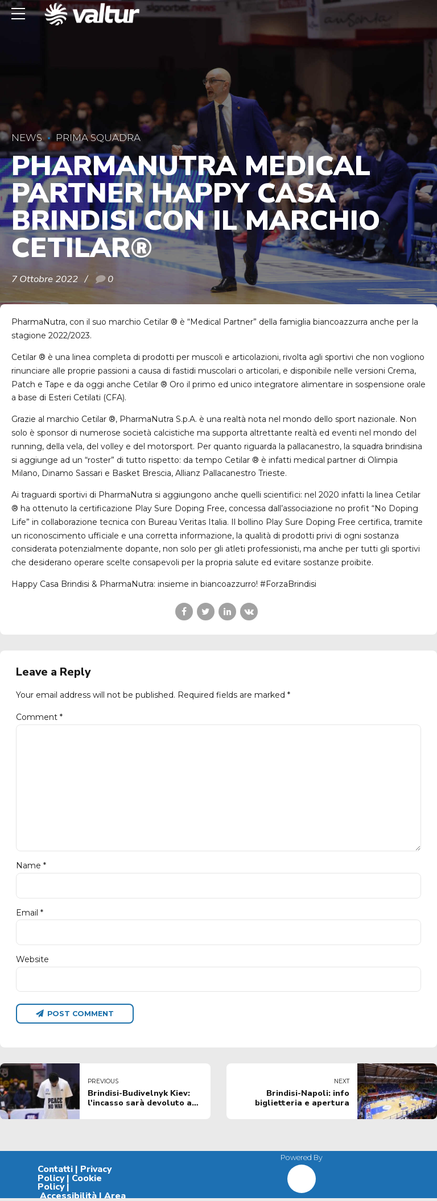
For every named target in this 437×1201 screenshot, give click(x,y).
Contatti (55, 1171)
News (26, 137)
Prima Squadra (98, 137)
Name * (31, 867)
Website (32, 961)
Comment (39, 717)
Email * (29, 914)
